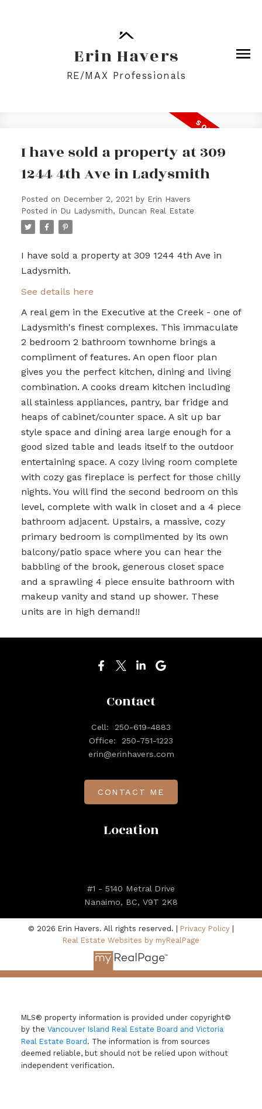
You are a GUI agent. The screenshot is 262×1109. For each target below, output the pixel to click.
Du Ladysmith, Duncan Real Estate (127, 210)
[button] (101, 665)
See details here (57, 291)
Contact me (131, 792)
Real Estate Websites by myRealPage (131, 940)
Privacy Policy (205, 928)
